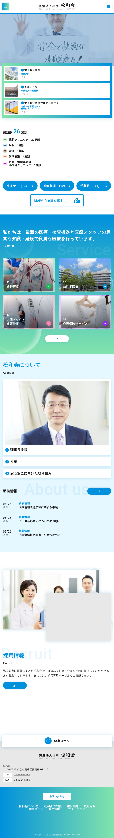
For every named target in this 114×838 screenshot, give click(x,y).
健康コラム (36, 808)
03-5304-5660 (22, 774)
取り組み (89, 806)
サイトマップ (76, 808)
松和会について (28, 806)
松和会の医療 (52, 806)
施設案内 (72, 806)
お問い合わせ (57, 796)
